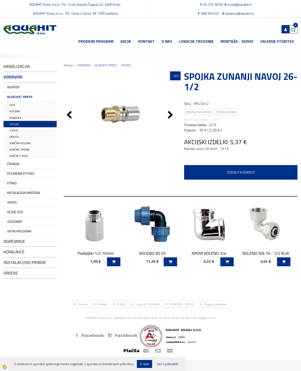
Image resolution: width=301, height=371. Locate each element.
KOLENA (14, 111)
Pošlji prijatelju (226, 111)
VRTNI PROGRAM (19, 231)
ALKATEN (13, 87)
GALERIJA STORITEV (277, 41)
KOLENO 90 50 (152, 253)
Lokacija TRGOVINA (196, 41)
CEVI (12, 105)
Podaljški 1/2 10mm (96, 253)
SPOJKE (14, 124)
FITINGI (12, 183)
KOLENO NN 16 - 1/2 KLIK (265, 253)
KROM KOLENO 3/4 (209, 253)
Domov (68, 65)
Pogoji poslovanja (215, 304)
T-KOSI (13, 130)
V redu (144, 363)
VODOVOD (84, 65)
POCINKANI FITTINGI (20, 173)
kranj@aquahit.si (240, 4)
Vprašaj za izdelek (198, 111)
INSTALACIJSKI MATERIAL (23, 192)
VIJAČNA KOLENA (20, 143)
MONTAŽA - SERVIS (237, 41)
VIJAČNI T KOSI (18, 156)
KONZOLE (15, 118)
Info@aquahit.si (206, 318)
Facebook (89, 335)
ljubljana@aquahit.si (240, 13)
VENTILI (14, 137)
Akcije (125, 41)
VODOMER (14, 221)
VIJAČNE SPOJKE (19, 149)
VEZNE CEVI (15, 211)
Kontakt (146, 41)
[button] (171, 115)
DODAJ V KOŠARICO (241, 172)
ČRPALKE (13, 163)
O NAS (167, 41)
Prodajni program (95, 41)
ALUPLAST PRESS (19, 96)
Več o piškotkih (167, 364)
